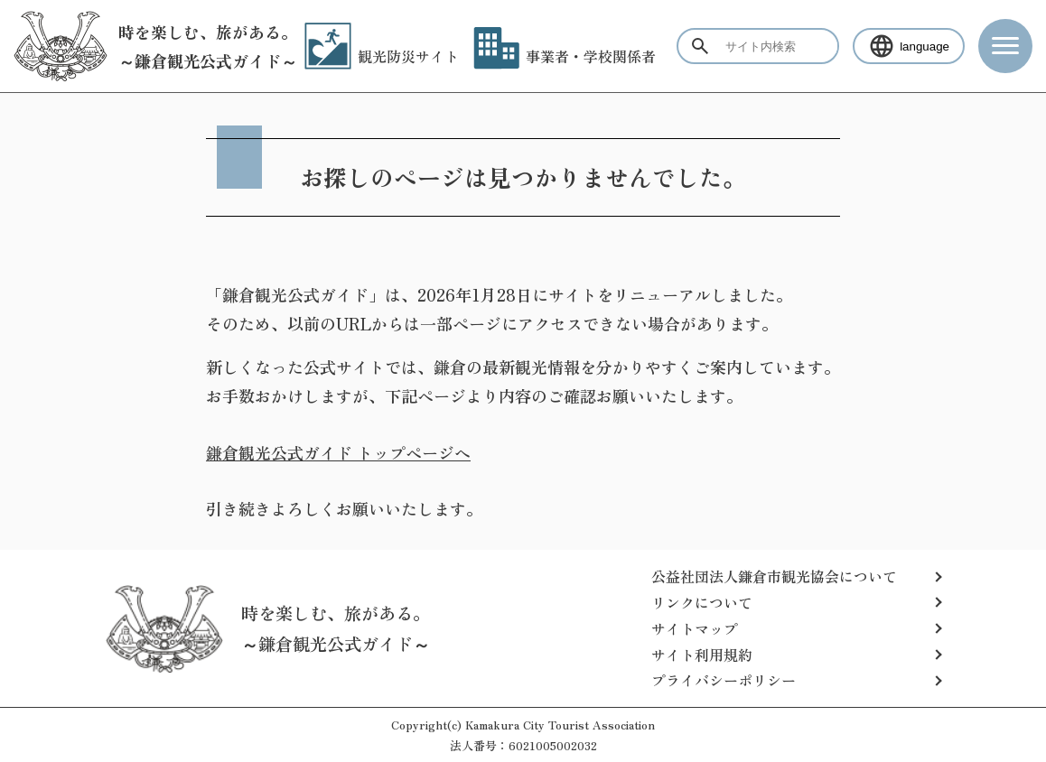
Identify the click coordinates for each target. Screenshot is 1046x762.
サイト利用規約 (701, 654)
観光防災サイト (381, 56)
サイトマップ (694, 628)
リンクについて (701, 602)
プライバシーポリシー (723, 680)
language (908, 46)
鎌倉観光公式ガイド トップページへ (338, 452)
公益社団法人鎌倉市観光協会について (774, 576)
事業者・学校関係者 (564, 56)
